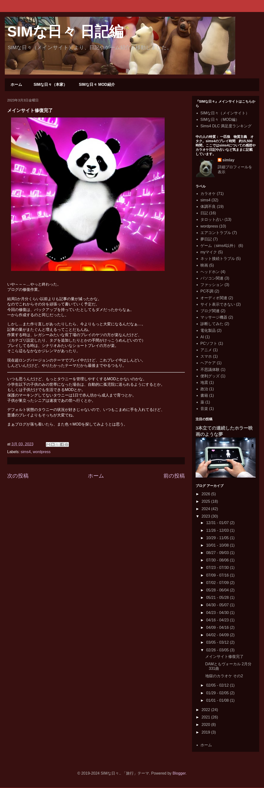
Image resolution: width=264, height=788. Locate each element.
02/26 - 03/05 (218, 650)
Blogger (179, 773)
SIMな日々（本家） (50, 84)
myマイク (208, 252)
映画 (204, 265)
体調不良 (208, 206)
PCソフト (208, 343)
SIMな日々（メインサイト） (224, 113)
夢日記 (206, 239)
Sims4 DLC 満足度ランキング (226, 126)
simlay (228, 160)
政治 (204, 389)
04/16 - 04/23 (218, 620)
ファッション (211, 285)
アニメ (206, 350)
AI (202, 337)
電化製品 (208, 330)
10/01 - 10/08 (218, 545)
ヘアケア (208, 363)
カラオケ (208, 194)
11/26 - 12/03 (218, 530)
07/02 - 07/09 (218, 583)
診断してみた (211, 324)
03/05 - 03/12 (218, 642)
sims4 (26, 452)
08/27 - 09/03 (218, 553)
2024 (206, 509)
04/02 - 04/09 (218, 635)
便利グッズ (210, 376)
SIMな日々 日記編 (65, 31)
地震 (204, 382)
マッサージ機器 (213, 317)
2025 (206, 501)
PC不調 (206, 291)
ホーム (16, 84)
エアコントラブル (215, 233)
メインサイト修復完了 (224, 656)
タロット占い (211, 219)
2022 (206, 710)
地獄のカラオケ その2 (224, 676)
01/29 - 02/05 (218, 693)
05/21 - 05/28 (218, 597)
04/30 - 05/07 (218, 605)
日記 (204, 213)
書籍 (204, 395)
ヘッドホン (210, 272)
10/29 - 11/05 (218, 538)
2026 (206, 494)
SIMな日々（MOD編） (219, 119)
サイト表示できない (217, 304)
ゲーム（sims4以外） (218, 246)
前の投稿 (174, 476)
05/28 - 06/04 (218, 590)
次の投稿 (18, 476)
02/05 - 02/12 (218, 685)
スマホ (206, 356)
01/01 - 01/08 (218, 700)
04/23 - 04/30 (218, 613)
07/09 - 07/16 (218, 575)
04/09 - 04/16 (218, 627)
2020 (206, 725)
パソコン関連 (211, 278)
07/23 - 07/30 (218, 568)
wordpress (42, 452)
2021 (206, 717)
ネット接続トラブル (217, 259)
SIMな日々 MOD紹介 (97, 84)
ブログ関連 (210, 311)
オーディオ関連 (213, 298)
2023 (206, 516)
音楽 (204, 409)
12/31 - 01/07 (218, 523)
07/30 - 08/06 (218, 560)
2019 (206, 732)
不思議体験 (210, 370)
